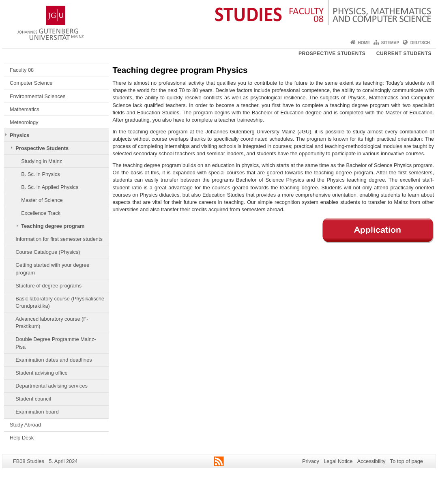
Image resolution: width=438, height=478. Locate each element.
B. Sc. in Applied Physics (49, 187)
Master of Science (41, 200)
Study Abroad (25, 425)
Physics (19, 135)
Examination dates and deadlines (53, 360)
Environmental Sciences (37, 96)
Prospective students (331, 53)
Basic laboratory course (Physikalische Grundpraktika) (59, 302)
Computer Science (31, 83)
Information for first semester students (59, 239)
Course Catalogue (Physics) (47, 252)
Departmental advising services (51, 386)
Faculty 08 (22, 70)
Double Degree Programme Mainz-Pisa (55, 342)
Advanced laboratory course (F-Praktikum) (51, 322)
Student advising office (41, 373)
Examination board (37, 412)
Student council (33, 399)
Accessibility (371, 461)
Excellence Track (40, 213)
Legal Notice (338, 461)
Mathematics (24, 109)
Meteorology (24, 122)
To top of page (406, 461)
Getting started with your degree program (52, 268)
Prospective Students (42, 148)
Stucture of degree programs (48, 286)
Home (364, 43)
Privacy (310, 461)
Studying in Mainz (41, 161)
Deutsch (420, 43)
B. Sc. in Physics (40, 174)
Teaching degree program (52, 226)
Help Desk (22, 438)
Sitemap (390, 43)
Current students (404, 53)
